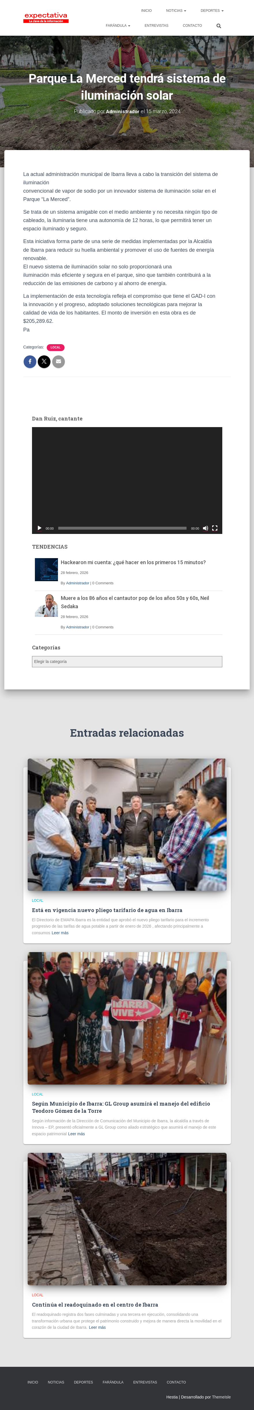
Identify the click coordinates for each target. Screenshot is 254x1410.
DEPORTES (212, 11)
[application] (127, 480)
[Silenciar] (205, 528)
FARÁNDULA (118, 26)
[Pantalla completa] (215, 528)
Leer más (60, 932)
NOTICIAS (176, 11)
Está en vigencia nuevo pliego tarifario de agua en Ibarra (107, 910)
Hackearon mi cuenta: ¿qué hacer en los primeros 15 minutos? (133, 562)
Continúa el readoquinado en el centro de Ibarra (95, 1304)
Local (56, 347)
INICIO (146, 11)
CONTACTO (192, 26)
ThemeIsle (221, 1397)
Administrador (77, 583)
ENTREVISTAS (156, 26)
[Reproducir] (39, 528)
